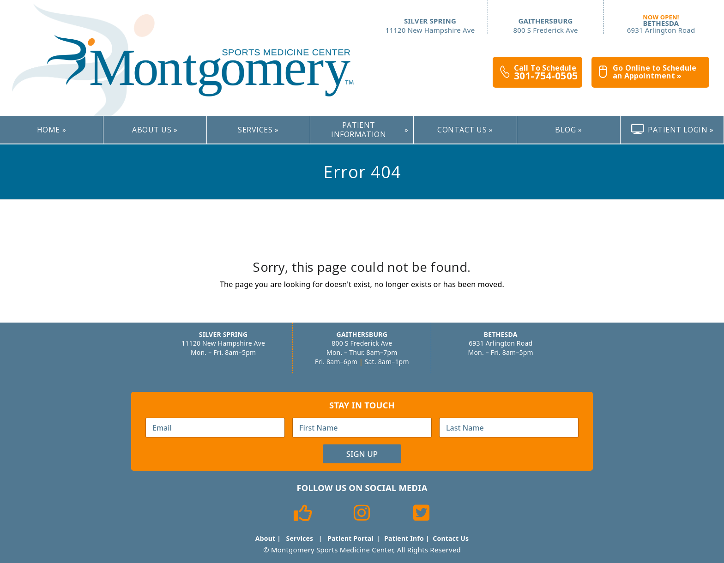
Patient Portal (350, 538)
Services (300, 538)
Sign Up (362, 454)
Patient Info (404, 538)
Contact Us (451, 538)
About (265, 538)
